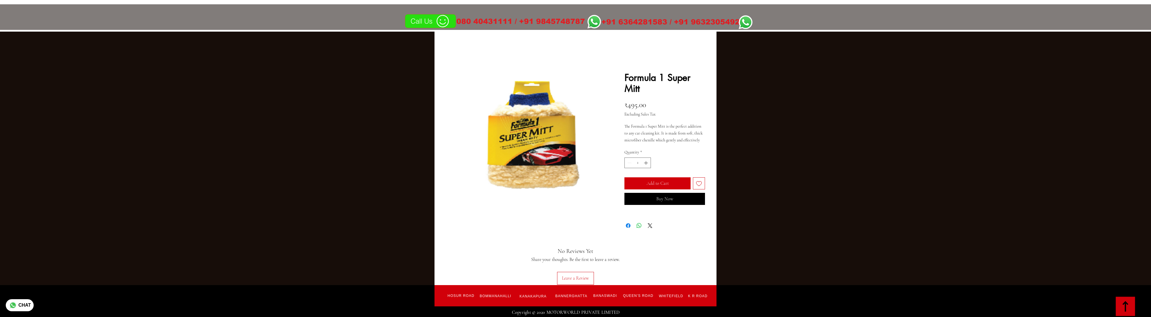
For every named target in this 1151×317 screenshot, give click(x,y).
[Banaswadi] (605, 295)
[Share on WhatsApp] (639, 225)
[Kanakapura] (533, 296)
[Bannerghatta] (571, 296)
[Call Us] (430, 21)
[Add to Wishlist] (699, 183)
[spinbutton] (637, 163)
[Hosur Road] (461, 295)
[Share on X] (650, 225)
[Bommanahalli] (495, 296)
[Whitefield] (671, 296)
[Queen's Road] (638, 295)
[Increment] (646, 163)
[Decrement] (628, 163)
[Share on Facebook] (628, 225)
